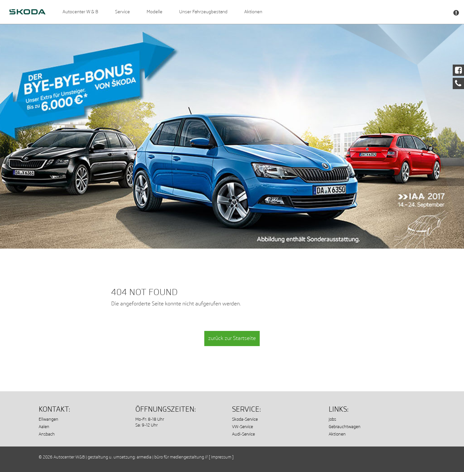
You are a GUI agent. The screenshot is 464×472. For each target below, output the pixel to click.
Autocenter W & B (80, 11)
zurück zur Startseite (232, 338)
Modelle (154, 11)
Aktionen (253, 11)
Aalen (44, 426)
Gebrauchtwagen (345, 426)
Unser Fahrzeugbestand (203, 11)
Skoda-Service (245, 419)
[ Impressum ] (221, 457)
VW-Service (242, 426)
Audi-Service (243, 434)
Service (122, 11)
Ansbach (47, 434)
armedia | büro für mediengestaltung (170, 457)
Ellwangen (48, 419)
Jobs (332, 419)
